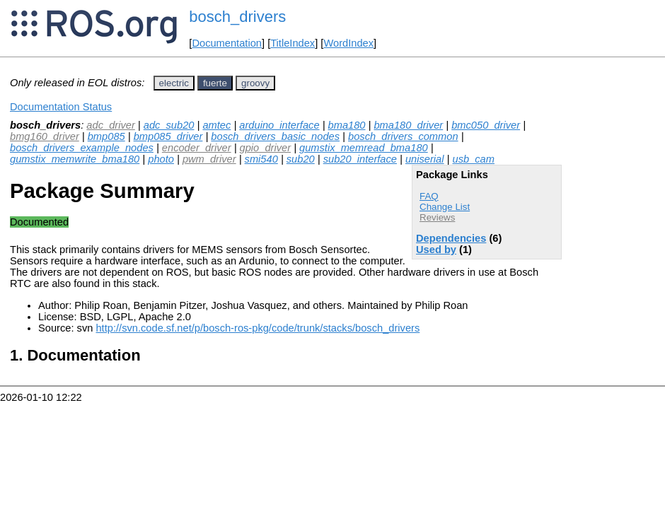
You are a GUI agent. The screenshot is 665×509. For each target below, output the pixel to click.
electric (174, 83)
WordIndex (348, 43)
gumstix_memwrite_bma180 (74, 159)
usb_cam (473, 159)
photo (161, 159)
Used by (436, 249)
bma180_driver (408, 125)
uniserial (424, 159)
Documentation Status (61, 106)
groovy (255, 83)
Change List (445, 206)
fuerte (215, 83)
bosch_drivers (237, 16)
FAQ (429, 196)
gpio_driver (265, 147)
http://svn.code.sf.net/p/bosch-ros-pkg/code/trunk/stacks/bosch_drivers (258, 328)
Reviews (437, 217)
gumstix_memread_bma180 (363, 147)
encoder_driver (196, 147)
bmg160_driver (44, 136)
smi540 (261, 159)
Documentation (227, 43)
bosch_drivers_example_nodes (82, 147)
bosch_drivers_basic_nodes (275, 136)
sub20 (301, 159)
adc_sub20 (169, 125)
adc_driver (110, 125)
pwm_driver (209, 159)
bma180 (347, 125)
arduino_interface (279, 125)
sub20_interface (360, 159)
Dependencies (451, 238)
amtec (216, 125)
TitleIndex (292, 43)
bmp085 (106, 136)
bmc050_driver (485, 125)
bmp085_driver (168, 136)
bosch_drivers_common (403, 136)
